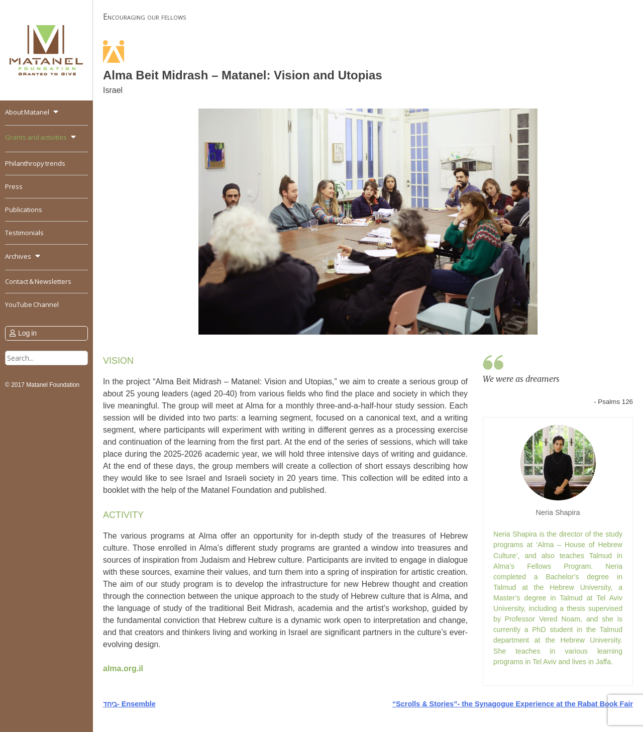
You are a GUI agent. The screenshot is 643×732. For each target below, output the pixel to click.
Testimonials (24, 232)
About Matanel (27, 112)
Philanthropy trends (35, 163)
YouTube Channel (32, 304)
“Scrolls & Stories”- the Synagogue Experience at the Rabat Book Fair (512, 704)
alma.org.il (123, 668)
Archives (18, 256)
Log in (27, 333)
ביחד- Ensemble (129, 704)
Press (14, 186)
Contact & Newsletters (38, 281)
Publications (23, 209)
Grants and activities (36, 137)
